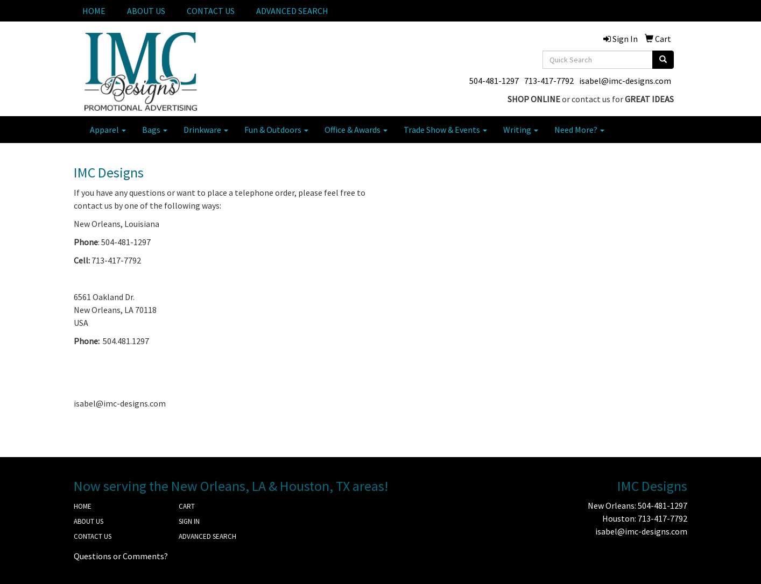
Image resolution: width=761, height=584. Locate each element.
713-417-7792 (549, 80)
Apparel (108, 129)
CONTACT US (211, 10)
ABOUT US (146, 10)
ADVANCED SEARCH (292, 10)
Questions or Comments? (121, 556)
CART (187, 506)
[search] (663, 60)
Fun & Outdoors (276, 129)
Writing (520, 129)
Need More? (579, 129)
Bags (154, 129)
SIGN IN (189, 521)
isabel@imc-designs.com (625, 80)
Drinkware (206, 129)
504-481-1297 (494, 80)
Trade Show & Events (445, 129)
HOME (93, 10)
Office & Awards (356, 129)
